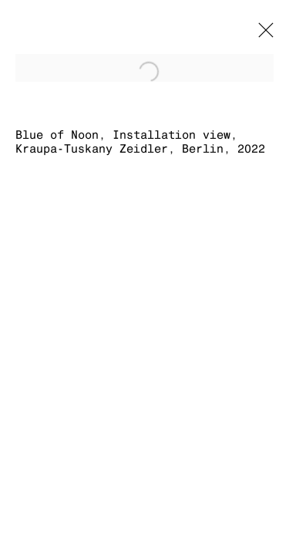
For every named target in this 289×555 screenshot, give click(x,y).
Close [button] (262, 34)
